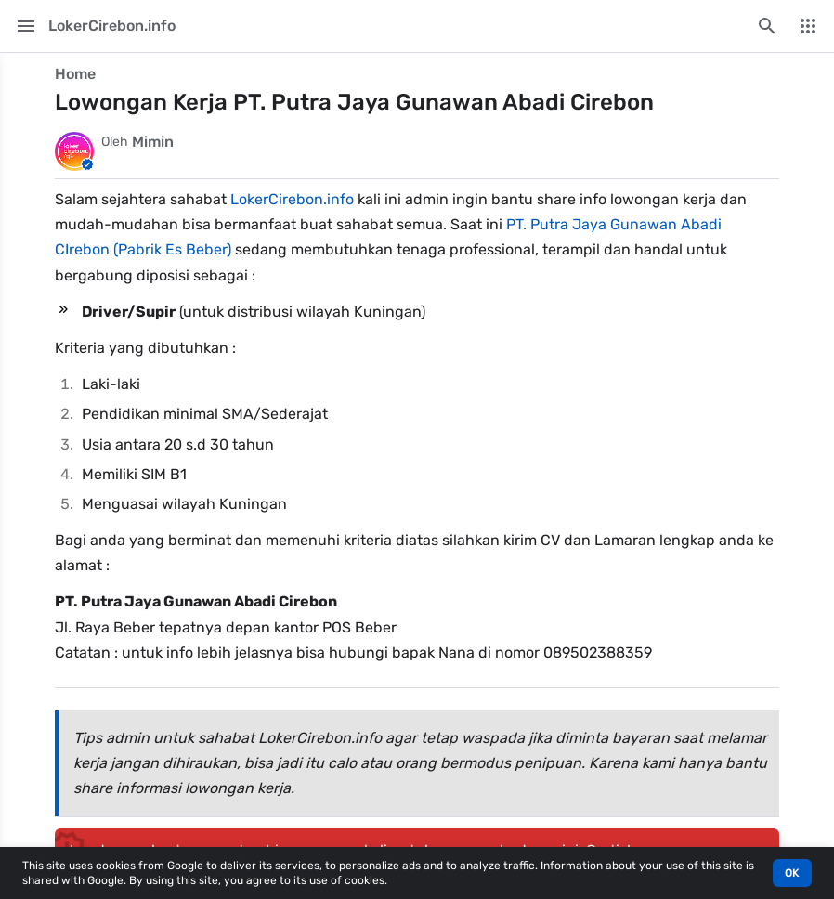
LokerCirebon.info (292, 199)
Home (75, 74)
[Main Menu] (26, 26)
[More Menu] (808, 26)
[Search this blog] (767, 26)
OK (792, 872)
